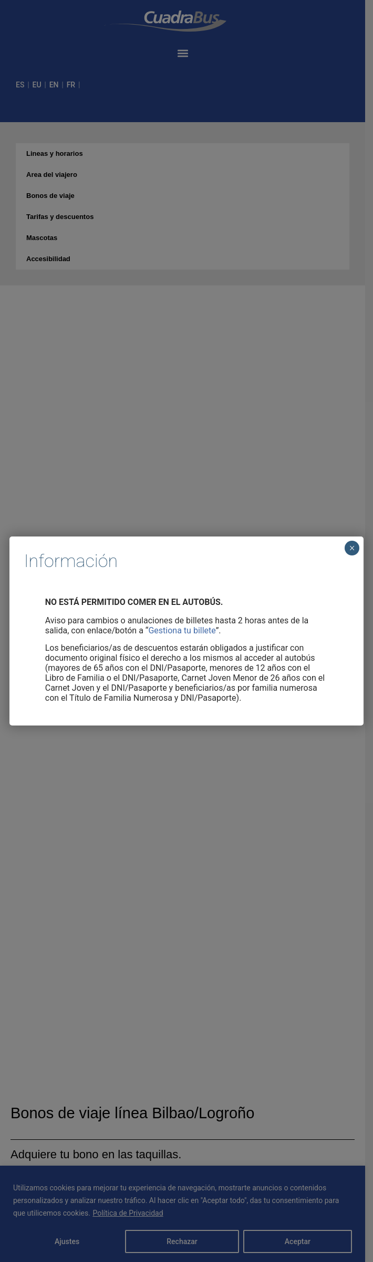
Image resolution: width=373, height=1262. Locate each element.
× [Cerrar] (352, 548)
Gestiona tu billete (181, 630)
